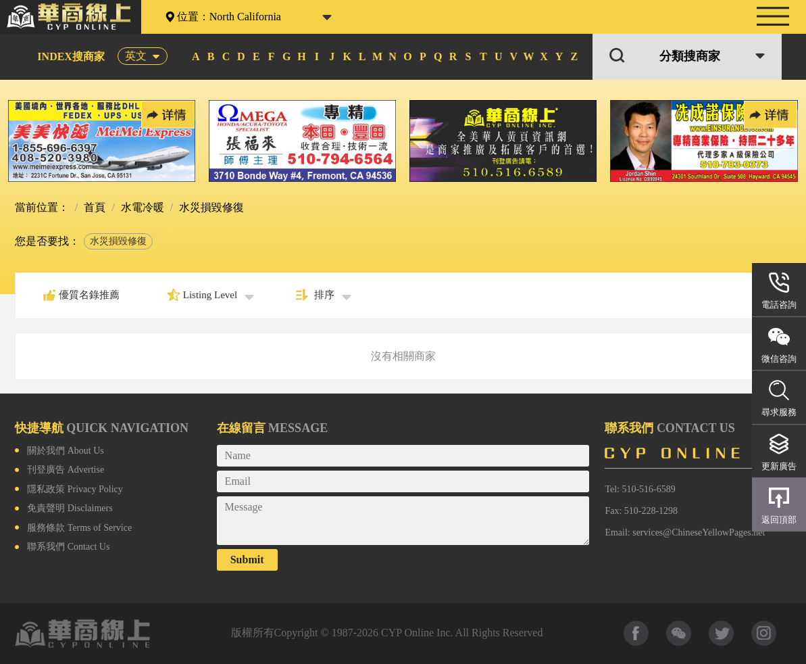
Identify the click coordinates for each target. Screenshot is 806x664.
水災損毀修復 (118, 241)
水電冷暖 (141, 207)
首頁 (93, 207)
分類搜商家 (689, 56)
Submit (247, 559)
